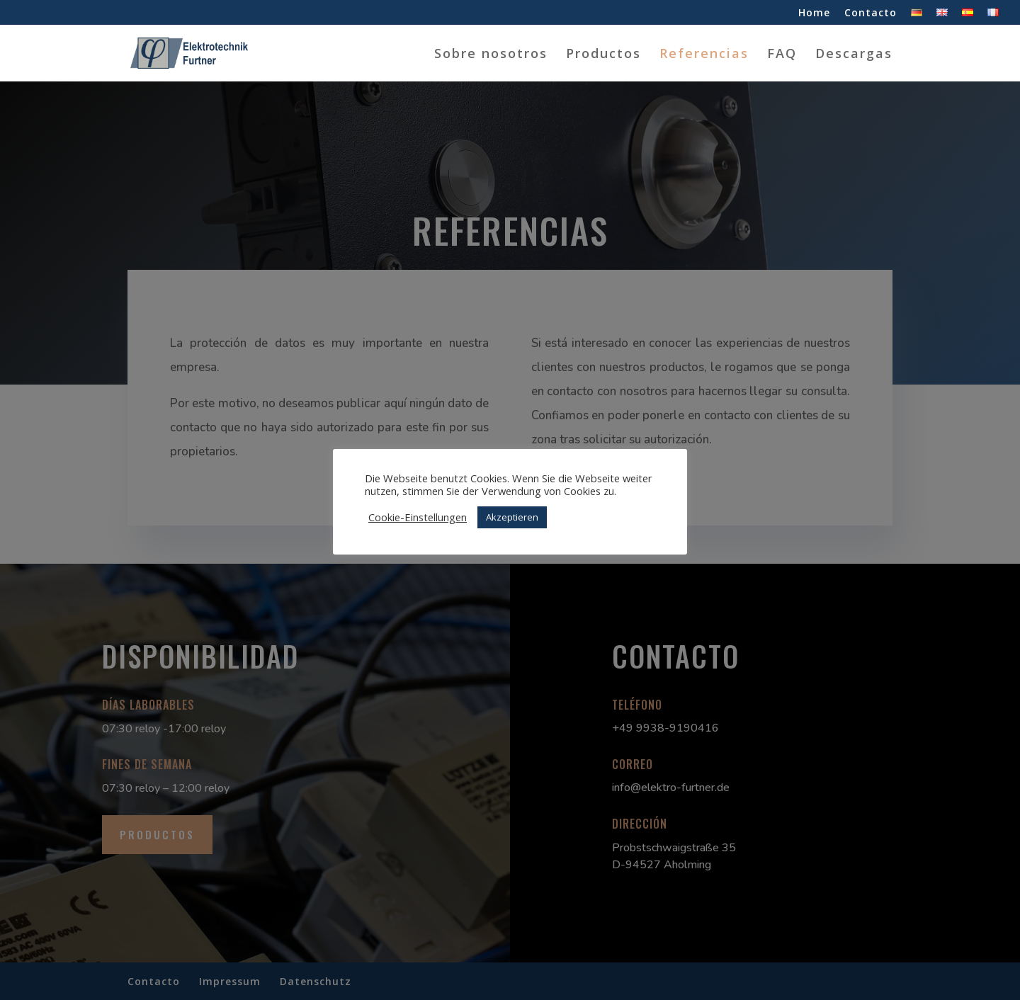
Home (814, 13)
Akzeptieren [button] (512, 517)
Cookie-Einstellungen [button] (417, 517)
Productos (603, 55)
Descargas (853, 55)
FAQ (782, 55)
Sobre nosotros (491, 55)
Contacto (870, 13)
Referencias (704, 55)
